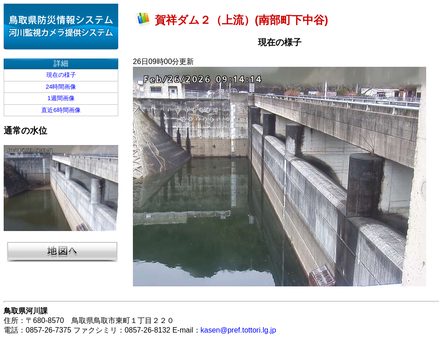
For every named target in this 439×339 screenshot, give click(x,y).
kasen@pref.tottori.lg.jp (238, 330)
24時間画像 (61, 86)
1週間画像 (60, 98)
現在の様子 (61, 74)
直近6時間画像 (60, 110)
